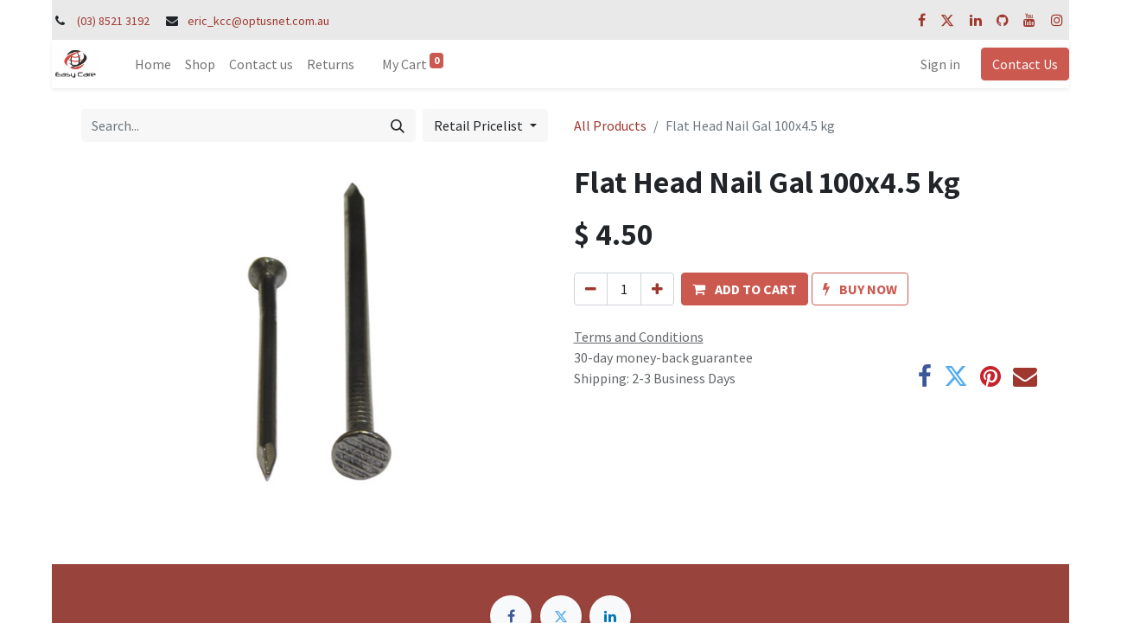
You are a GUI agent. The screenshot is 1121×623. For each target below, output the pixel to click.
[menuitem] (153, 64)
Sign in (940, 64)
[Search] (397, 125)
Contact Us (1025, 64)
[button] (744, 289)
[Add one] (657, 289)
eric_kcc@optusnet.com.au (258, 21)
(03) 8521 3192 (113, 21)
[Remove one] (591, 289)
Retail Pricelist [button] (479, 125)
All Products (610, 125)
